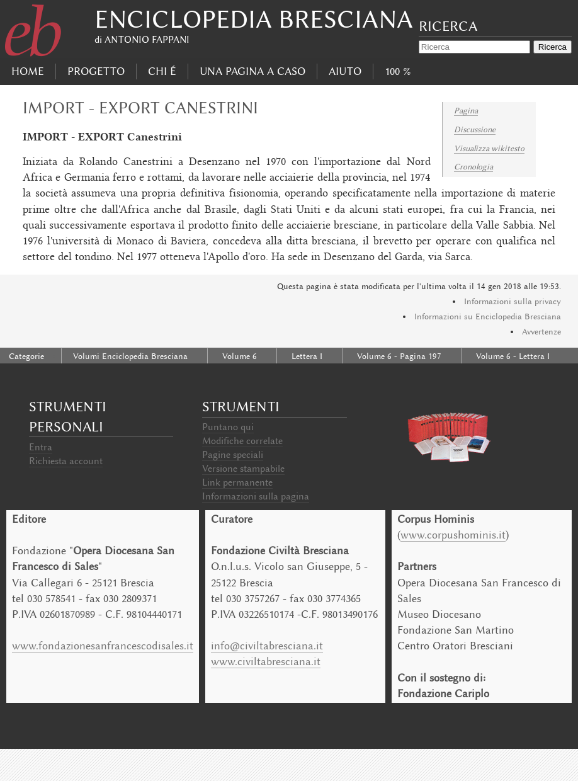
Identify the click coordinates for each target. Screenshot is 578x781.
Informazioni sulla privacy (512, 301)
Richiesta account (66, 461)
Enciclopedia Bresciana (253, 19)
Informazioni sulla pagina (255, 496)
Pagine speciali (232, 454)
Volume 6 (239, 356)
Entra (40, 447)
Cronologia (473, 166)
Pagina (466, 110)
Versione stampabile (243, 468)
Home (27, 71)
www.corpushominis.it (453, 534)
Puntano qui (228, 427)
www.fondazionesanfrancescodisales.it (102, 645)
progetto (96, 71)
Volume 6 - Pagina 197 (399, 356)
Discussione (475, 129)
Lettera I (307, 356)
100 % (398, 71)
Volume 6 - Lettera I (513, 356)
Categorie (26, 356)
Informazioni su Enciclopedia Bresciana (487, 316)
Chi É (162, 71)
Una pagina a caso (252, 71)
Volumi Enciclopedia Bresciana (130, 356)
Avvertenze (541, 331)
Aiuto (345, 71)
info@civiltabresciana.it (267, 645)
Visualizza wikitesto (489, 148)
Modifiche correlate (242, 441)
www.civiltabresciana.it (265, 661)
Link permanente (237, 482)
